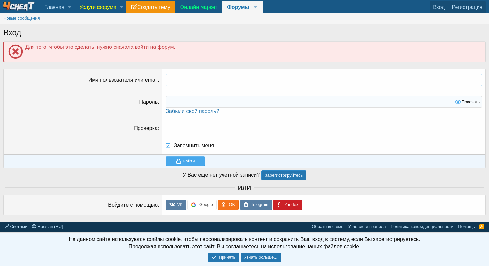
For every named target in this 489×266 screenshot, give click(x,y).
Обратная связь (327, 226)
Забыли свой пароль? (192, 111)
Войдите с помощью (133, 205)
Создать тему (153, 7)
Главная (54, 7)
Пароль (148, 101)
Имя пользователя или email (123, 80)
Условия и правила (367, 226)
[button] (69, 7)
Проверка (146, 128)
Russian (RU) (47, 226)
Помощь (466, 226)
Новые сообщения (21, 18)
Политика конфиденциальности (422, 226)
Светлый (16, 226)
